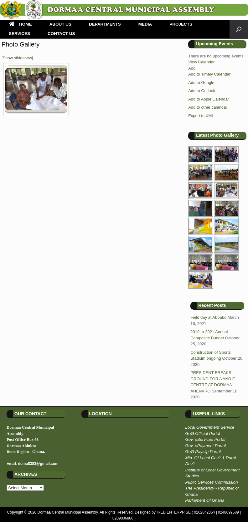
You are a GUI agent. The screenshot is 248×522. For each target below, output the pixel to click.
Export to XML (201, 115)
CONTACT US (61, 33)
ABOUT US (60, 24)
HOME (20, 24)
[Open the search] (239, 29)
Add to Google (201, 82)
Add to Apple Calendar (208, 99)
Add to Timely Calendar (209, 74)
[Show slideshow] (17, 58)
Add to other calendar (207, 107)
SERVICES (19, 33)
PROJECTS (180, 24)
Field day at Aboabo (208, 317)
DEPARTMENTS (105, 24)
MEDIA (145, 24)
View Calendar (201, 62)
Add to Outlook (201, 90)
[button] (191, 68)
